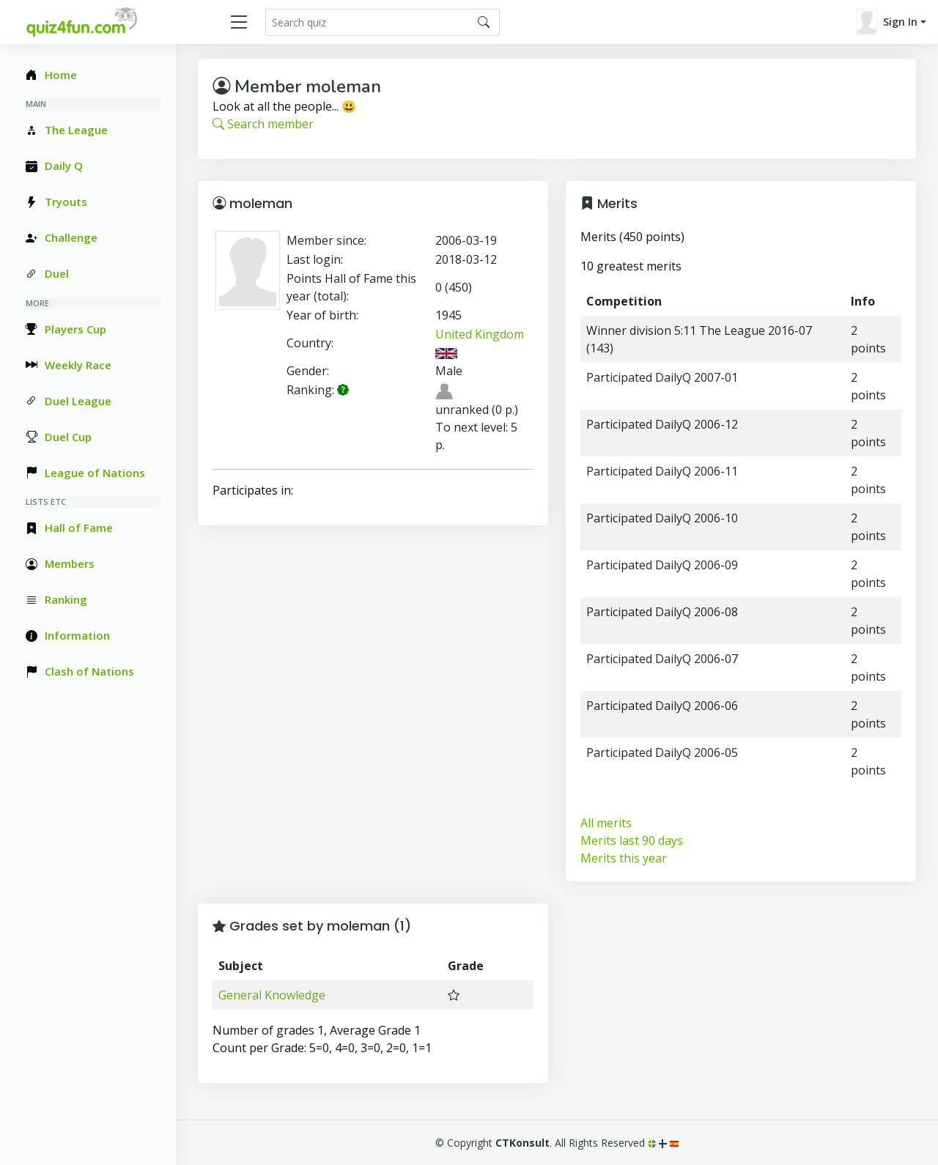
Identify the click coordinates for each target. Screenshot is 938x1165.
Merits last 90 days (631, 840)
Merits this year (623, 858)
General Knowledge (271, 995)
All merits (606, 823)
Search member (263, 124)
